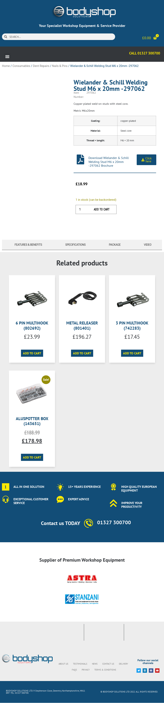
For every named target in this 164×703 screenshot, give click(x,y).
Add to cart (101, 209)
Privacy (86, 669)
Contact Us (108, 663)
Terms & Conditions (105, 669)
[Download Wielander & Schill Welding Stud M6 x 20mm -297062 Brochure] (80, 159)
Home (6, 66)
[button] (7, 56)
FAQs (74, 669)
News (95, 663)
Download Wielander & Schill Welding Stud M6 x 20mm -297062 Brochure (108, 161)
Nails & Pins (59, 66)
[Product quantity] (81, 209)
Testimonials (80, 663)
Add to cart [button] (32, 353)
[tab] (27, 245)
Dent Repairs (41, 66)
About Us (63, 663)
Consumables (21, 66)
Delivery (123, 663)
